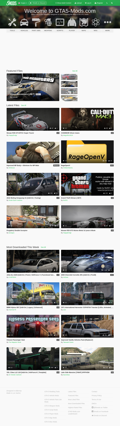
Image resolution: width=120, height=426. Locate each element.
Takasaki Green (68, 342)
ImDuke (65, 277)
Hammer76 (12, 310)
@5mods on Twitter (100, 408)
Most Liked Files (74, 399)
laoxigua (11, 233)
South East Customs (15, 200)
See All (74, 71)
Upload (78, 3)
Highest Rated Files (75, 407)
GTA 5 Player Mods (51, 414)
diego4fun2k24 (68, 135)
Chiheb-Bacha (67, 168)
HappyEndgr (13, 135)
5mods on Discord (99, 416)
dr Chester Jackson (15, 375)
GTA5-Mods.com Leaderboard (74, 413)
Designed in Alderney (14, 391)
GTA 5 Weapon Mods (52, 406)
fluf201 (65, 200)
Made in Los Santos (13, 393)
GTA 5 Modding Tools (52, 391)
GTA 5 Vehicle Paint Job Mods (53, 401)
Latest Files (72, 391)
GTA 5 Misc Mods (50, 422)
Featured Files (73, 395)
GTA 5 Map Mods (50, 418)
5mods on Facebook (100, 411)
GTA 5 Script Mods (51, 410)
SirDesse (12, 168)
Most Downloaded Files (76, 403)
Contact (94, 391)
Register (99, 3)
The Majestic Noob (15, 342)
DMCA (94, 403)
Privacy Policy (97, 395)
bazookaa (66, 375)
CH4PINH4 (12, 277)
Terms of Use (96, 399)
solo (64, 310)
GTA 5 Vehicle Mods (51, 395)
